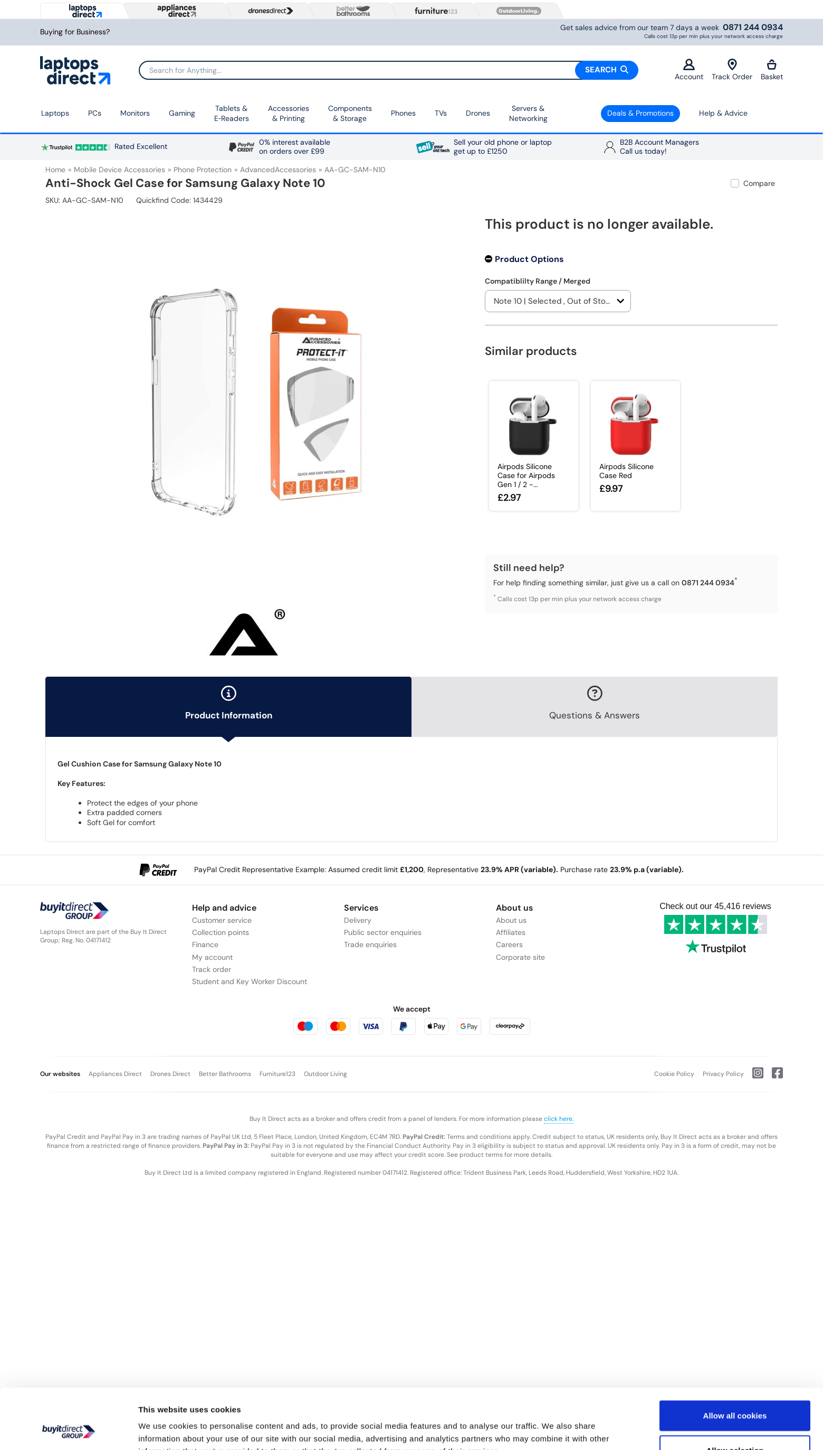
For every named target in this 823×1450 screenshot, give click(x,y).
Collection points (220, 932)
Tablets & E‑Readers (231, 114)
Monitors (135, 113)
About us (511, 920)
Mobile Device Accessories (119, 169)
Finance (205, 944)
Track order (211, 969)
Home (55, 169)
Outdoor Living (325, 1074)
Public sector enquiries (383, 932)
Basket (772, 70)
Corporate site (520, 957)
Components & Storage (350, 114)
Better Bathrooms (225, 1074)
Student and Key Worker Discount (249, 981)
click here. (558, 1119)
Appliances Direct (115, 1074)
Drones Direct (170, 1074)
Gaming (182, 113)
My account (212, 957)
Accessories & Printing (288, 114)
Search (606, 69)
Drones (478, 113)
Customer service (222, 920)
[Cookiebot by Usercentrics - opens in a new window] (68, 1429)
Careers (509, 944)
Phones (403, 113)
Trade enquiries (370, 944)
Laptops (55, 113)
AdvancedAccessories (278, 169)
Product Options (529, 259)
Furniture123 (277, 1074)
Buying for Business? (75, 31)
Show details (553, 1429)
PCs (94, 113)
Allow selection (734, 1393)
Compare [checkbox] (759, 183)
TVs (441, 113)
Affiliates (510, 932)
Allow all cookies (735, 1358)
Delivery (357, 920)
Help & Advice (723, 113)
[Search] (388, 70)
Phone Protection (203, 169)
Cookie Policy (674, 1074)
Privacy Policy (723, 1074)
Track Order (732, 70)
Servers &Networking (528, 114)
